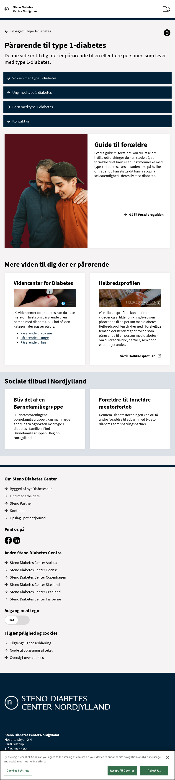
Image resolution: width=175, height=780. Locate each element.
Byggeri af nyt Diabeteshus (31, 488)
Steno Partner (21, 503)
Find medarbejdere (25, 495)
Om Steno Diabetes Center (31, 479)
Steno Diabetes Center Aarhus (33, 562)
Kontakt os (21, 121)
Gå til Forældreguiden (146, 214)
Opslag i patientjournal (28, 517)
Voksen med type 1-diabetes (34, 78)
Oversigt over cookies (27, 657)
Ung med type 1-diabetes (32, 92)
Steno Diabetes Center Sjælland (35, 584)
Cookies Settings (18, 770)
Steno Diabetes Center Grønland (35, 591)
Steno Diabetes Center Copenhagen (38, 577)
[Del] (167, 32)
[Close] (168, 757)
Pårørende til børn (35, 342)
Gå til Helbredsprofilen (137, 356)
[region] (87, 765)
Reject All (154, 770)
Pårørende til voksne (36, 333)
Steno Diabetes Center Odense (34, 569)
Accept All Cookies (122, 770)
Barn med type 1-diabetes (32, 106)
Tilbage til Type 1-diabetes (28, 31)
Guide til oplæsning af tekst (31, 650)
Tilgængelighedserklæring (30, 642)
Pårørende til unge (35, 337)
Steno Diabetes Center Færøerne (35, 599)
